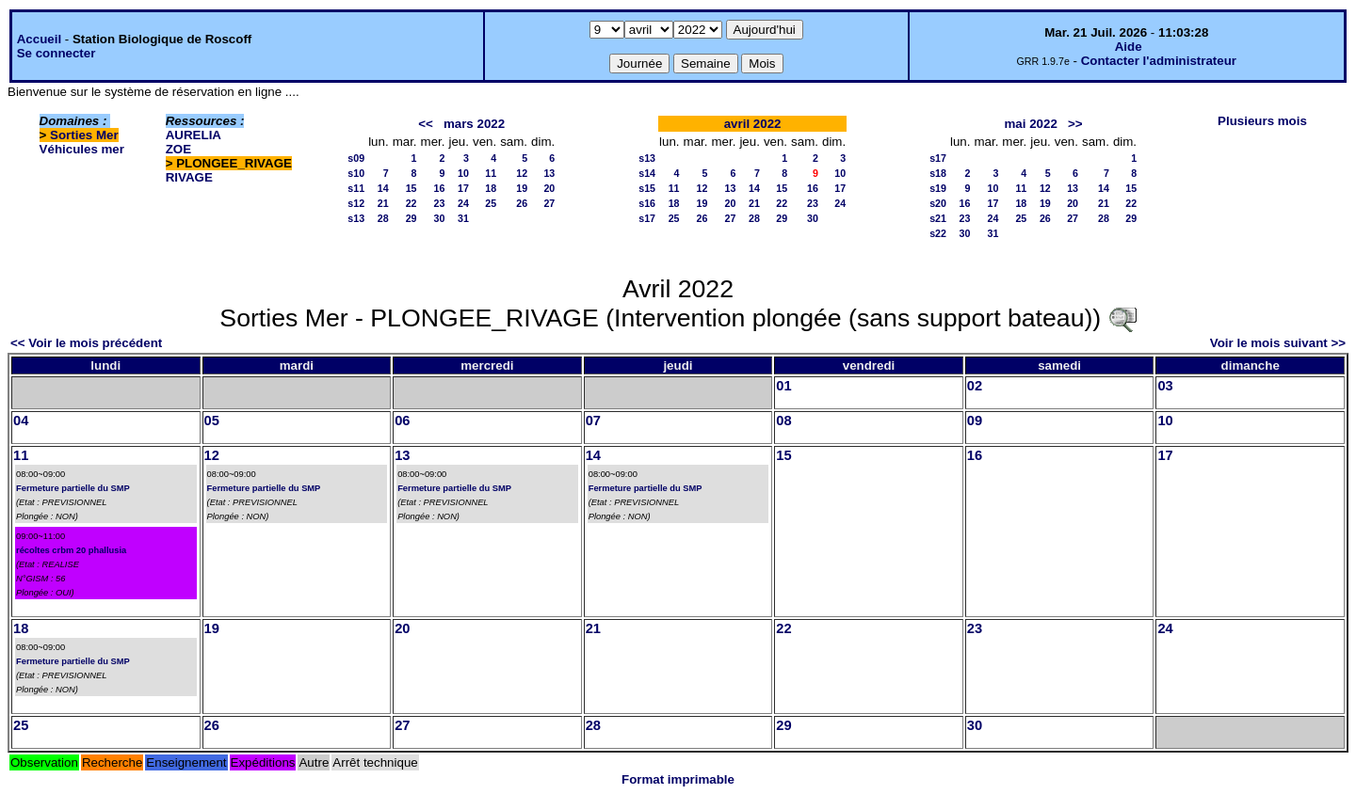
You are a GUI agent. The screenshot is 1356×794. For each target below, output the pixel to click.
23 (439, 203)
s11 (355, 188)
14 (383, 188)
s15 (646, 188)
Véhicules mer (82, 149)
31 (463, 218)
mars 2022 (474, 124)
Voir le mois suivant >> (1278, 343)
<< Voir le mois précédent (86, 343)
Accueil (39, 39)
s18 (937, 173)
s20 (937, 203)
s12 (355, 203)
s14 (646, 173)
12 (521, 173)
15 (411, 188)
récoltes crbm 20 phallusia (71, 550)
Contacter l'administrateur (1158, 61)
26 (521, 203)
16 (439, 188)
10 (463, 173)
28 (383, 218)
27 (549, 203)
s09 (355, 158)
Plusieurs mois (1262, 121)
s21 (937, 218)
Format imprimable (678, 779)
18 (490, 188)
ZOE (178, 149)
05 (211, 420)
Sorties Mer (84, 135)
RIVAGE (189, 177)
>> (1075, 124)
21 (383, 203)
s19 (937, 188)
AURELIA (193, 135)
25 (490, 203)
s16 (646, 203)
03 (1164, 385)
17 (463, 188)
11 (490, 173)
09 (974, 420)
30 (439, 218)
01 (783, 385)
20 (549, 188)
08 (783, 420)
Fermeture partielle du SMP (73, 488)
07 (593, 420)
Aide (1128, 47)
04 (20, 420)
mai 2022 (1030, 124)
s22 (937, 233)
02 (974, 385)
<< (425, 124)
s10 (355, 173)
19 (521, 188)
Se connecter (56, 53)
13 (549, 173)
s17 (646, 218)
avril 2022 (753, 124)
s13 (355, 218)
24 (463, 203)
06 (402, 420)
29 (411, 218)
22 (411, 203)
